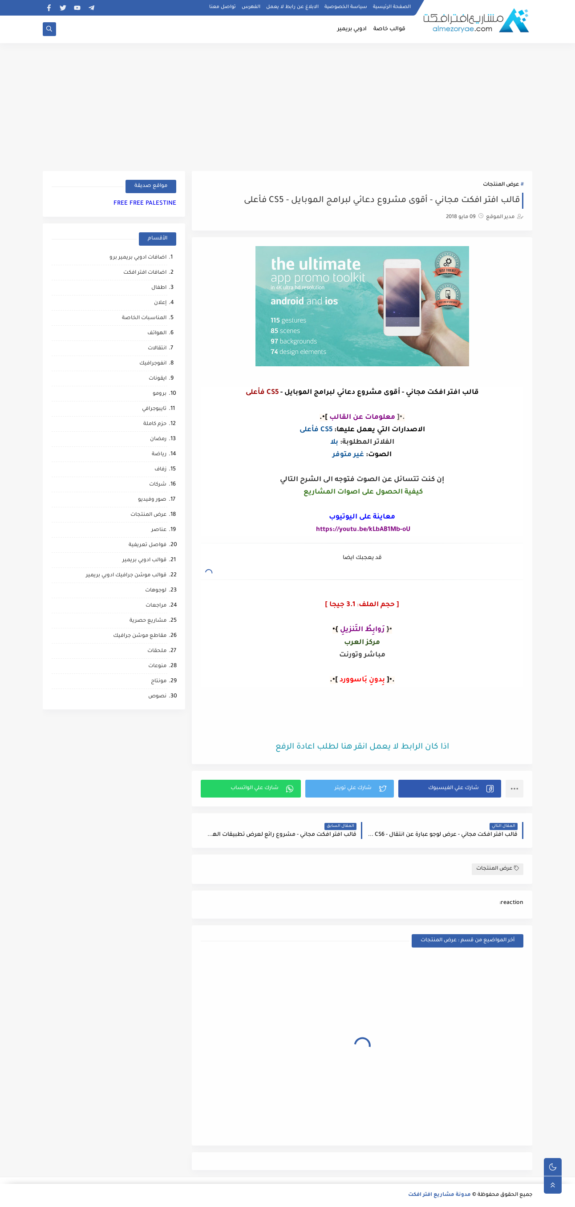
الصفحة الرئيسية (392, 7)
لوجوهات (155, 591)
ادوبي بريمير (352, 29)
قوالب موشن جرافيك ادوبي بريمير (126, 576)
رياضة (159, 455)
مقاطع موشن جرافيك (139, 636)
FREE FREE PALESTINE (144, 203)
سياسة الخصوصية (345, 7)
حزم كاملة (154, 424)
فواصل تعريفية (147, 545)
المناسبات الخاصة (144, 318)
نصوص (157, 697)
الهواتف (156, 333)
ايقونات (157, 379)
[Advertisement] (287, 105)
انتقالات (157, 349)
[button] (449, 789)
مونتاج (158, 682)
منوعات (157, 666)
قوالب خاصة (389, 29)
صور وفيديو (152, 500)
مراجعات (156, 606)
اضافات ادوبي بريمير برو (137, 258)
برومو (159, 394)
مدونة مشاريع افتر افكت (439, 1195)
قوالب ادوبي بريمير (144, 560)
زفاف (160, 470)
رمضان (158, 439)
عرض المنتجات (501, 185)
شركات (157, 485)
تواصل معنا (222, 7)
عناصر (158, 530)
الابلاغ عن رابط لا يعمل (292, 7)
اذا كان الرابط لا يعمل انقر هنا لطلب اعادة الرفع (362, 747)
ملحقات (156, 651)
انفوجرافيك (152, 364)
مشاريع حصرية (148, 621)
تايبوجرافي (154, 409)
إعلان (160, 303)
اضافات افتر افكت (144, 273)
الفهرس (251, 7)
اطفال (158, 288)
